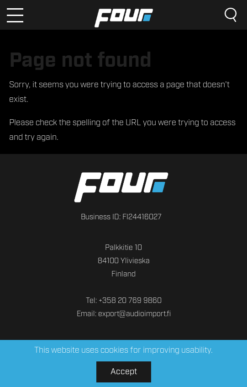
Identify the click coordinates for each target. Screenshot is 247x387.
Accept (123, 371)
